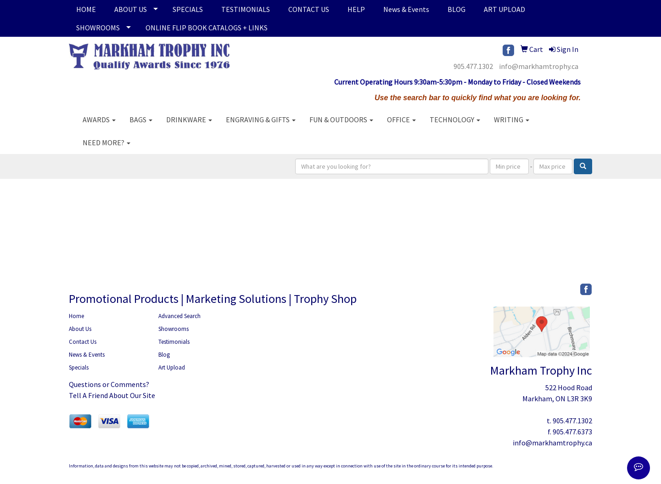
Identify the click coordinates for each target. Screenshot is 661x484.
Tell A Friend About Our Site (112, 395)
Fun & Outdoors (341, 119)
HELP (356, 9)
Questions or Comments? (109, 384)
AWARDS (99, 119)
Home (76, 316)
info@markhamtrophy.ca (538, 66)
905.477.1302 (473, 66)
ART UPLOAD (504, 9)
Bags (140, 119)
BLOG (456, 9)
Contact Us (82, 342)
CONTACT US (308, 9)
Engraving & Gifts (261, 119)
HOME (86, 9)
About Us (80, 329)
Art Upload (171, 367)
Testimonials (174, 342)
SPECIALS (188, 9)
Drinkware (189, 119)
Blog (164, 355)
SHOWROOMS (98, 27)
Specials (79, 367)
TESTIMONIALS (245, 9)
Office (401, 119)
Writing (511, 119)
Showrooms (173, 329)
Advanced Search (179, 316)
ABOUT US (130, 9)
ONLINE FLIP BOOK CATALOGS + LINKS (207, 27)
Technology (455, 119)
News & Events (406, 9)
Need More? (106, 142)
